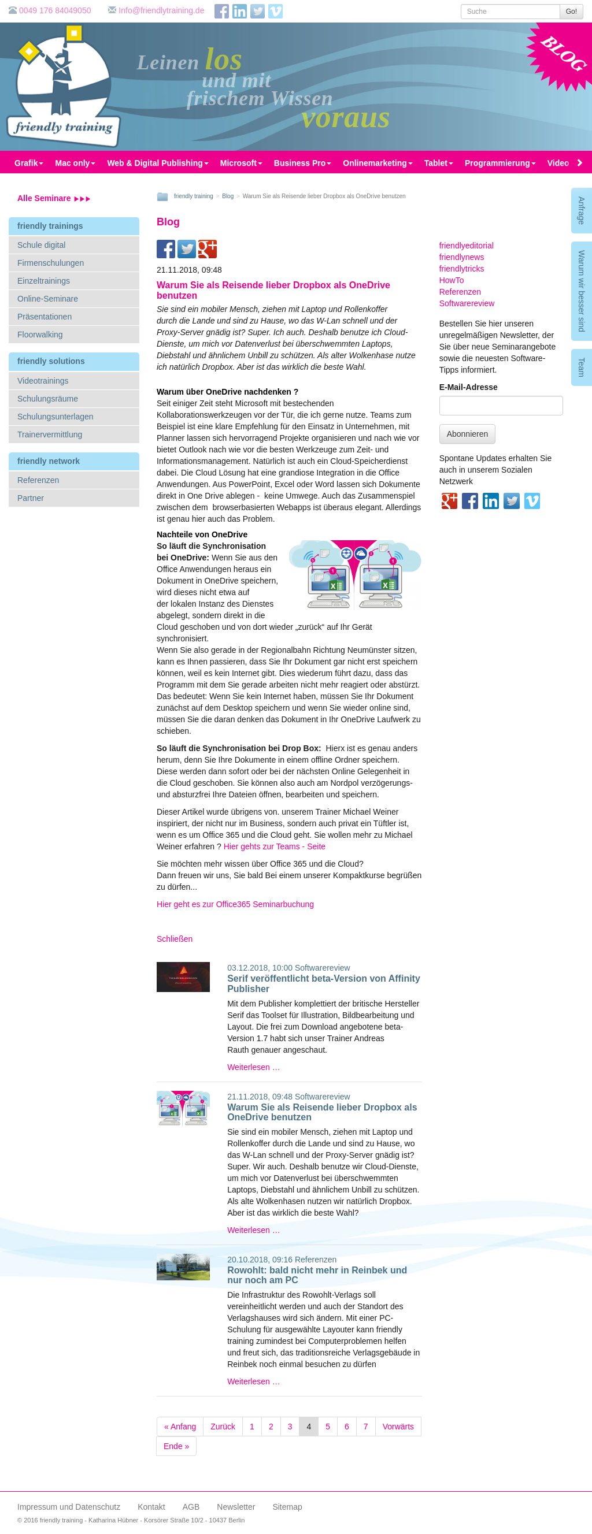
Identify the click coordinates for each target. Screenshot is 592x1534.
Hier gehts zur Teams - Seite (274, 846)
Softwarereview (322, 967)
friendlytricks (461, 268)
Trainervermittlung (49, 434)
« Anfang (180, 1426)
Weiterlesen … (253, 1067)
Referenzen (38, 480)
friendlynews (461, 257)
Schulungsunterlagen (55, 416)
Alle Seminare (54, 198)
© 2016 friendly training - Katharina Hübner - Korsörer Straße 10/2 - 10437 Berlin (131, 1520)
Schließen (175, 939)
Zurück (222, 1426)
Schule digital (41, 245)
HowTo (451, 280)
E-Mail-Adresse (468, 387)
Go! (571, 12)
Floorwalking (40, 334)
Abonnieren (468, 434)
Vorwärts (398, 1426)
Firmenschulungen (50, 263)
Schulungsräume (47, 398)
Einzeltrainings (43, 280)
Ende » (176, 1446)
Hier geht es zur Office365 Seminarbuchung (235, 904)
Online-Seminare (47, 298)
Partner (30, 498)
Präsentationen (44, 316)
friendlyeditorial (466, 245)
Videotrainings (42, 380)
